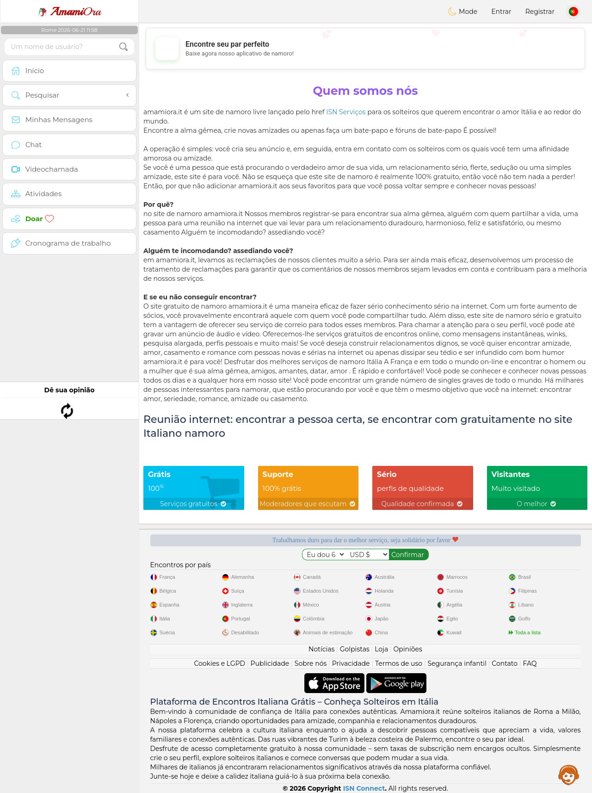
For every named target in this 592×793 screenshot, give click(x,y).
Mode (462, 11)
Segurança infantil (456, 663)
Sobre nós (311, 663)
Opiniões (408, 649)
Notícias (321, 649)
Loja (381, 649)
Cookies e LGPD (219, 663)
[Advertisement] (365, 48)
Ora (69, 12)
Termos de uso (398, 663)
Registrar (540, 11)
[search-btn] (123, 47)
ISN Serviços (346, 112)
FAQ (530, 663)
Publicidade (270, 663)
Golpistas (355, 649)
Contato (505, 663)
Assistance (569, 774)
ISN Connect (364, 788)
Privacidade (351, 663)
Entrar (501, 11)
